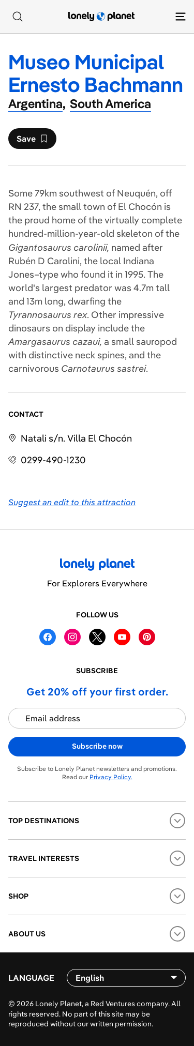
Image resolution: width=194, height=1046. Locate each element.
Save (32, 141)
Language (31, 978)
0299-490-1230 (53, 460)
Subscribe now (97, 746)
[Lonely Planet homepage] (101, 16)
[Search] (17, 16)
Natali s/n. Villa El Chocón (76, 438)
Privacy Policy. (110, 777)
